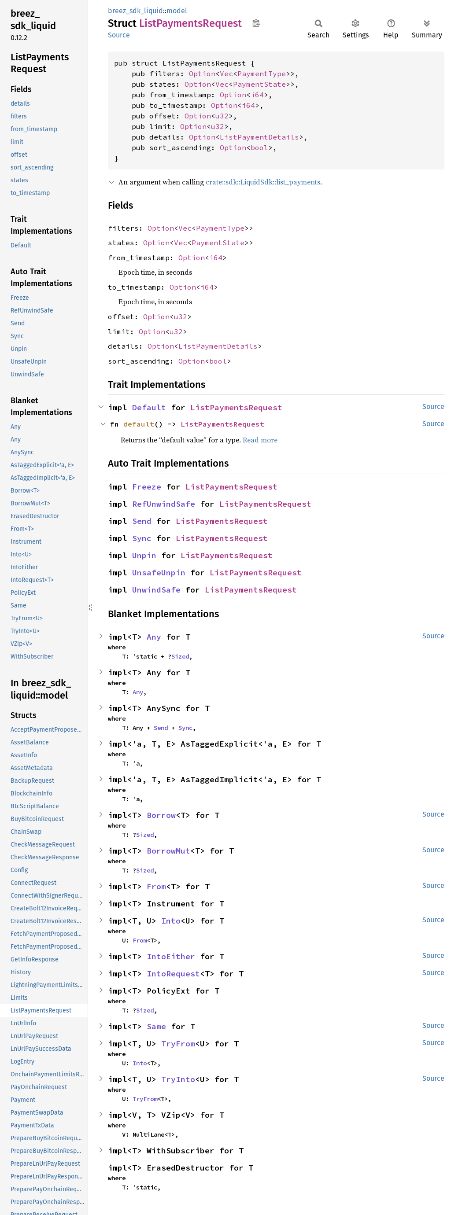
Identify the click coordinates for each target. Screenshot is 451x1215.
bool (259, 147)
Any (154, 637)
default (138, 424)
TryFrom (178, 1043)
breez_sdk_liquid (135, 11)
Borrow (161, 815)
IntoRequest (173, 973)
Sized (180, 656)
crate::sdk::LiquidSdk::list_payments (263, 182)
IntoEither (171, 956)
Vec (226, 73)
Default (149, 407)
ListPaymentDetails (259, 137)
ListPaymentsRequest (236, 407)
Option (202, 73)
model (176, 11)
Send (142, 521)
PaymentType (261, 73)
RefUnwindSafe (163, 504)
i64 (257, 94)
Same (156, 1026)
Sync (142, 538)
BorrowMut (168, 851)
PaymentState (259, 84)
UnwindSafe (156, 590)
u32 (222, 115)
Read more (260, 440)
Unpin (144, 555)
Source (119, 35)
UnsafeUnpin (158, 572)
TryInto (178, 1079)
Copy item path (256, 22)
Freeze (146, 487)
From (156, 886)
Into (171, 921)
